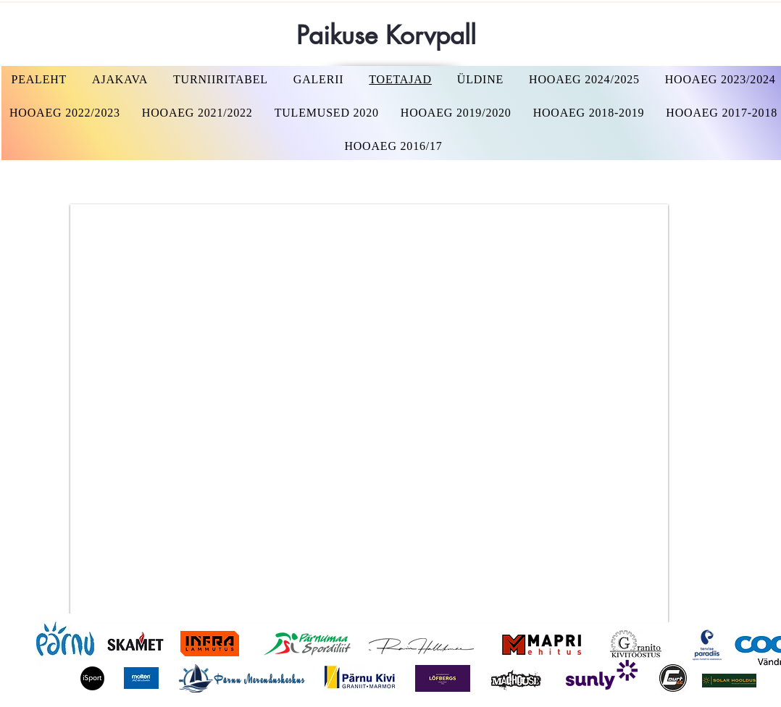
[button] (584, 79)
